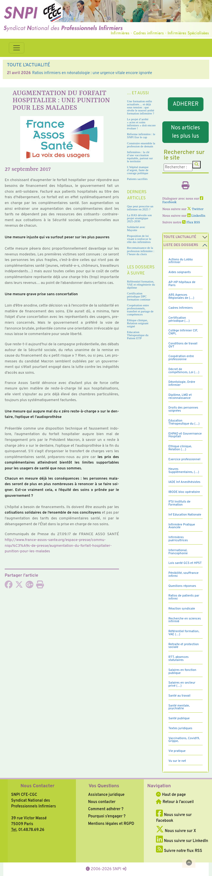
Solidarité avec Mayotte (136, 228)
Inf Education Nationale (184, 515)
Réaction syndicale (181, 609)
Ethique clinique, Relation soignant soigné (138, 323)
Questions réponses (182, 586)
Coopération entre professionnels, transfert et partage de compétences (140, 310)
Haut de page (171, 794)
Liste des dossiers (180, 245)
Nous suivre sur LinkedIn (182, 840)
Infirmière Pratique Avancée (181, 526)
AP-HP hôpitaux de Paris (181, 283)
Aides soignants (179, 272)
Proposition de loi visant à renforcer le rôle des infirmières (139, 239)
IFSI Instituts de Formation (179, 503)
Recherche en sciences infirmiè (184, 620)
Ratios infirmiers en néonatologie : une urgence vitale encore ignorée (92, 72)
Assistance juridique (106, 794)
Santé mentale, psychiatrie (179, 707)
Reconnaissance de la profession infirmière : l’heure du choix (140, 250)
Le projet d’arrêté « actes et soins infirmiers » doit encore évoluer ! (141, 123)
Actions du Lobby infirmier (180, 261)
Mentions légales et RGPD (111, 823)
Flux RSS (191, 222)
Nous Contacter (37, 786)
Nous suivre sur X (176, 830)
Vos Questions (104, 786)
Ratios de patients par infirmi (183, 597)
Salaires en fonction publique (182, 671)
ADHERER (185, 104)
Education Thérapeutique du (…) (184, 422)
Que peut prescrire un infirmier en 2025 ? (140, 208)
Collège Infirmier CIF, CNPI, (183, 332)
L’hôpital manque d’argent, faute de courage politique (138, 170)
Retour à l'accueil (175, 801)
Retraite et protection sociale (183, 645)
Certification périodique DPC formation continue (138, 296)
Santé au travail (179, 696)
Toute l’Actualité (179, 237)
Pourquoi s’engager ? (107, 816)
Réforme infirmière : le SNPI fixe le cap (141, 135)
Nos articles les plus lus (185, 132)
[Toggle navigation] (16, 47)
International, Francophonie (178, 551)
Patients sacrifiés (137, 179)
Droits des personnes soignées (183, 409)
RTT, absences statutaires (178, 658)
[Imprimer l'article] (40, 586)
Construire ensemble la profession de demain (141, 145)
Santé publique (179, 718)
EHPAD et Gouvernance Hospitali (185, 435)
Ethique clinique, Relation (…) (180, 447)
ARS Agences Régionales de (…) (181, 296)
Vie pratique (177, 751)
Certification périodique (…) (179, 319)
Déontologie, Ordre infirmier (181, 383)
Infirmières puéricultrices (178, 538)
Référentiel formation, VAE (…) (183, 632)
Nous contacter (102, 801)
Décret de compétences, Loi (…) (183, 370)
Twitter (195, 209)
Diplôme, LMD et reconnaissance (180, 396)
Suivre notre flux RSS (179, 850)
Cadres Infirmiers (180, 308)
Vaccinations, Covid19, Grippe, (184, 739)
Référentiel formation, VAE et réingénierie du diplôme (141, 284)
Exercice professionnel (184, 459)
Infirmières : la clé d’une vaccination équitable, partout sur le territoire (140, 156)
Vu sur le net (177, 761)
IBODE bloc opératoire (184, 492)
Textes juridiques (180, 728)
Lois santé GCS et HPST (185, 563)
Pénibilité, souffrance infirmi (183, 574)
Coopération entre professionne (181, 357)
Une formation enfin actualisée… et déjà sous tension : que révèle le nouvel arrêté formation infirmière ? (140, 107)
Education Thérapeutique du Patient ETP (138, 335)
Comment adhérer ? (105, 809)
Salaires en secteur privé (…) (181, 684)
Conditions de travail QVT (182, 345)
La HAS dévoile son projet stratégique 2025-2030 (139, 218)
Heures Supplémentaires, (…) (183, 470)
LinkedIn (196, 216)
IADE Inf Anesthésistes (184, 482)
